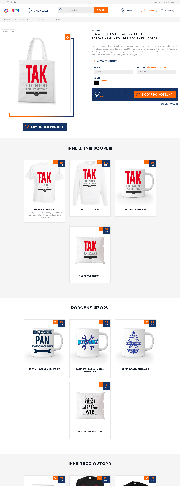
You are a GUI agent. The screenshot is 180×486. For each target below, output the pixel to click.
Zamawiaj (41, 11)
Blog (165, 2)
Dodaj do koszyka (157, 94)
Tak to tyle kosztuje (44, 209)
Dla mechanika (41, 19)
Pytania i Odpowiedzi (57, 481)
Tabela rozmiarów (158, 67)
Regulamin (9, 481)
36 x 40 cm (157, 72)
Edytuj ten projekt (47, 127)
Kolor (97, 78)
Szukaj (101, 10)
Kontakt (157, 2)
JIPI (98, 30)
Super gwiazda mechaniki (118, 369)
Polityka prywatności (14, 484)
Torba (114, 72)
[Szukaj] (79, 10)
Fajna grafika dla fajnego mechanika (73, 370)
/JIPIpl (140, 484)
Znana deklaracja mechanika (27, 369)
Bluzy (94, 481)
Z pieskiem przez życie (135, 423)
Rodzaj (97, 67)
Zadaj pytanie (169, 104)
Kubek (94, 484)
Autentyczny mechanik (158, 325)
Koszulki (96, 477)
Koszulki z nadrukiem (58, 484)
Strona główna (10, 19)
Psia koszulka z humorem (44, 423)
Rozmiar (151, 67)
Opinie (172, 2)
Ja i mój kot (90, 443)
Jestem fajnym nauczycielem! (90, 423)
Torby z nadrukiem (26, 19)
